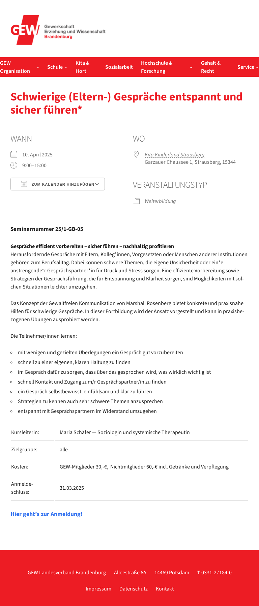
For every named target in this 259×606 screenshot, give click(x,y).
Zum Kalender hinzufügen (57, 184)
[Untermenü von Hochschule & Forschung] (191, 67)
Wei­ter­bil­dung (160, 201)
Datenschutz (133, 589)
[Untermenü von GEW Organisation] (37, 67)
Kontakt (165, 589)
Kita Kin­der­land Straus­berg (174, 154)
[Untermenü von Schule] (65, 67)
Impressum (98, 589)
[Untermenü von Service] (257, 67)
